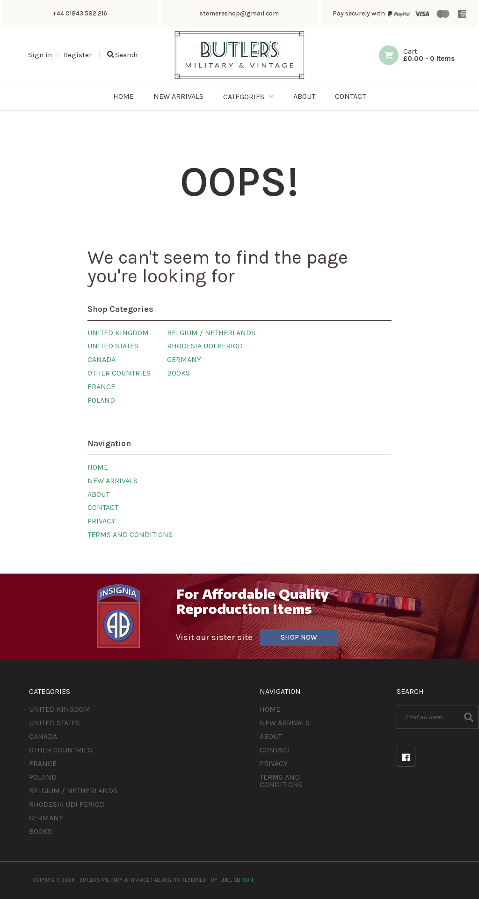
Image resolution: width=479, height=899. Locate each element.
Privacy (101, 520)
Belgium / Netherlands (211, 332)
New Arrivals (112, 480)
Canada (101, 359)
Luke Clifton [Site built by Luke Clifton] (236, 880)
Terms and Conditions (130, 534)
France (101, 386)
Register (78, 55)
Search (122, 55)
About (98, 494)
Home (97, 467)
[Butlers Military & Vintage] (239, 77)
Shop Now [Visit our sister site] (299, 637)
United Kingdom (118, 332)
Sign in (40, 55)
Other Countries (119, 372)
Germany (184, 359)
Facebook (406, 757)
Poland (101, 400)
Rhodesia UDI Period (205, 345)
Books (178, 372)
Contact (102, 507)
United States (112, 345)
